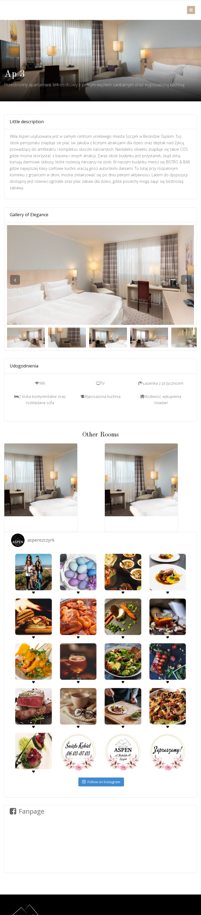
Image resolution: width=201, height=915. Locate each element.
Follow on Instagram (101, 781)
